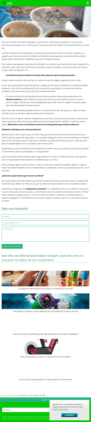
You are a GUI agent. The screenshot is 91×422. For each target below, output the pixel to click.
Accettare (69, 415)
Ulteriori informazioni (60, 409)
